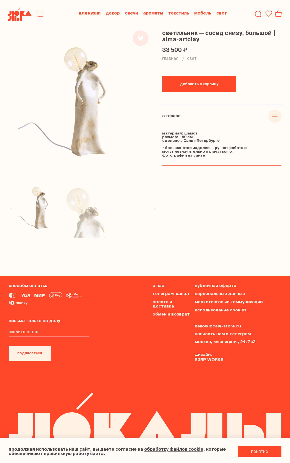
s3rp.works (209, 359)
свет (192, 59)
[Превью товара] (39, 209)
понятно (259, 452)
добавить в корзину (199, 84)
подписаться (31, 353)
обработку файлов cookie (173, 450)
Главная (170, 59)
